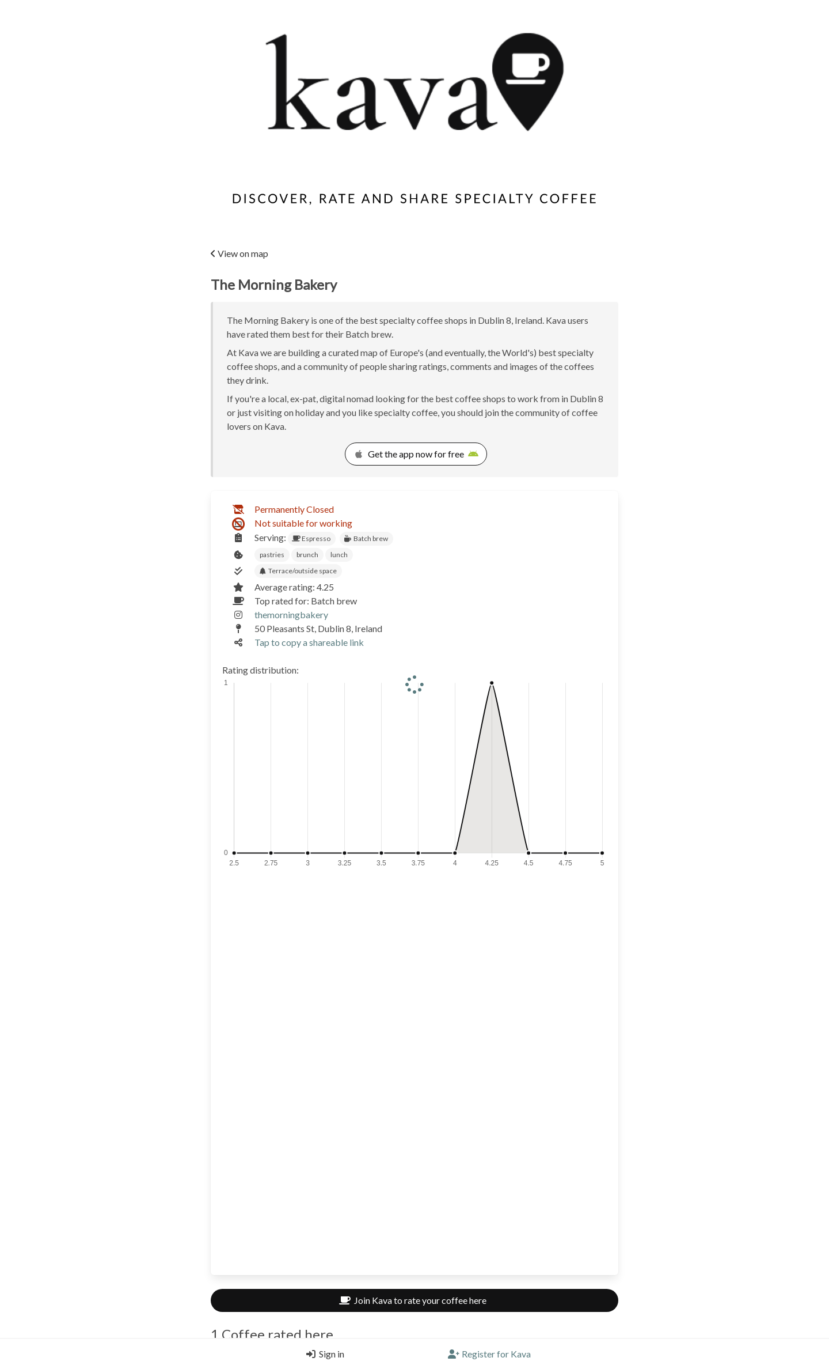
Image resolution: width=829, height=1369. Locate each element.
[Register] (489, 1354)
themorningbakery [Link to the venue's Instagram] (291, 614)
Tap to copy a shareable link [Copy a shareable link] (309, 642)
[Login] (322, 1354)
